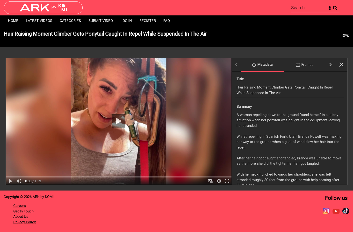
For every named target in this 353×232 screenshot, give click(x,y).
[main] (176, 108)
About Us (20, 216)
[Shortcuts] (346, 36)
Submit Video (100, 21)
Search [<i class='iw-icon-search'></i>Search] (335, 7)
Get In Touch (23, 211)
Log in (126, 21)
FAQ (166, 21)
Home (13, 21)
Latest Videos (39, 21)
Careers (19, 206)
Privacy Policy (24, 222)
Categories (70, 21)
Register (147, 21)
